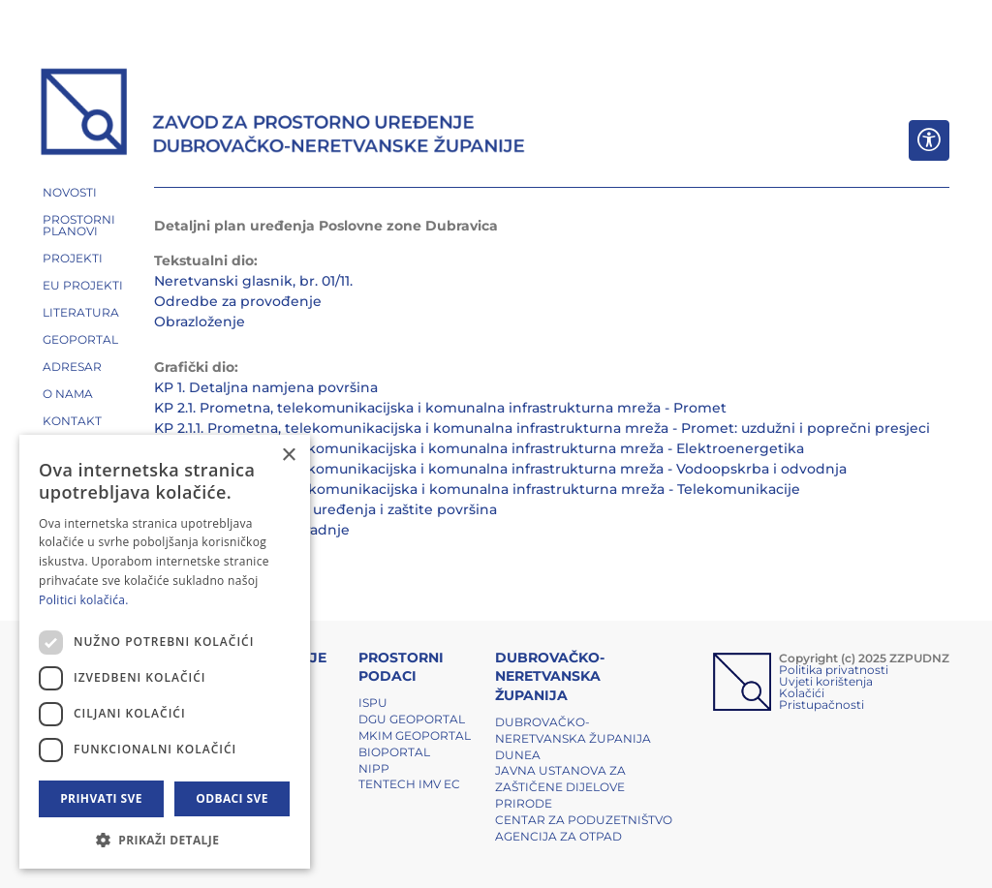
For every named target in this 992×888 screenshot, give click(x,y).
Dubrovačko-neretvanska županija (573, 730)
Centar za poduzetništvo (583, 819)
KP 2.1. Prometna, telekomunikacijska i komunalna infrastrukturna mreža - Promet (440, 407)
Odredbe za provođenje (238, 301)
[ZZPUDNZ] (283, 114)
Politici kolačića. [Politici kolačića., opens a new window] (84, 600)
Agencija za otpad (558, 836)
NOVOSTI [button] (70, 192)
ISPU (373, 702)
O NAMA (68, 393)
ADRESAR (72, 366)
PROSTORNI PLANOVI (79, 225)
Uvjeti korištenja (826, 681)
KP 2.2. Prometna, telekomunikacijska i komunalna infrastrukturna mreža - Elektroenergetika (479, 448)
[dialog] (164, 652)
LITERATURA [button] (81, 312)
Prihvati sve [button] (101, 798)
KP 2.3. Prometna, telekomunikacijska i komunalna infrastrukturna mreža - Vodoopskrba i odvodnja (500, 468)
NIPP (373, 768)
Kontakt (72, 420)
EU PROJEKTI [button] (83, 285)
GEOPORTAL (80, 339)
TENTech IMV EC (409, 784)
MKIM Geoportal (414, 735)
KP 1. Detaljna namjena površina (266, 387)
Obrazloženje (199, 321)
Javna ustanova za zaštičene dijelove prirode (560, 787)
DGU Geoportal (411, 719)
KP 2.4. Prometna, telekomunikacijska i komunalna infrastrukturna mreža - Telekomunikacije (477, 489)
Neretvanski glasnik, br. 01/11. (253, 281)
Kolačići (801, 693)
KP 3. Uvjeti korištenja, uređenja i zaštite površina (325, 509)
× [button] (288, 455)
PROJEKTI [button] (73, 258)
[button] (165, 839)
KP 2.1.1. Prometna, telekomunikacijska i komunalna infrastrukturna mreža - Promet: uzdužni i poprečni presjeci (542, 428)
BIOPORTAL (394, 752)
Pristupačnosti (821, 704)
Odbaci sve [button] (232, 798)
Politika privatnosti (833, 669)
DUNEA (518, 755)
